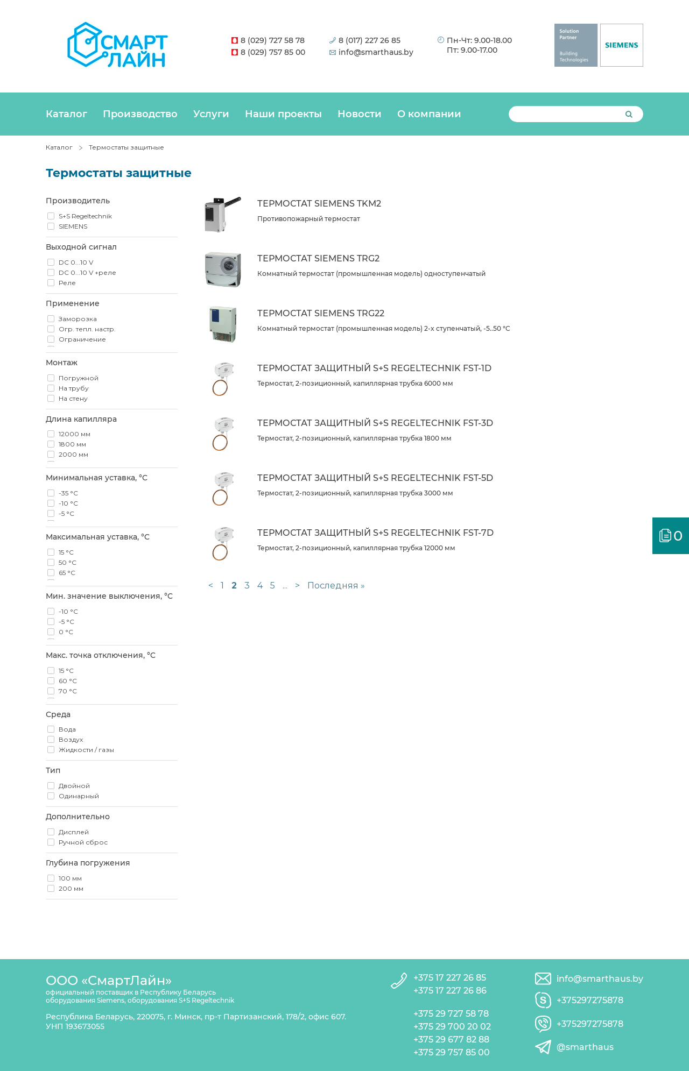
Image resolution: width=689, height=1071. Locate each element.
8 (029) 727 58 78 (268, 40)
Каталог (66, 114)
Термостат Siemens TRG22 (320, 313)
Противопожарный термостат (308, 219)
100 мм (70, 878)
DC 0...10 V (76, 262)
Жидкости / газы (86, 750)
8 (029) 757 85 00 (268, 52)
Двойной (74, 786)
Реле (67, 283)
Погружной (79, 378)
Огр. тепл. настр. (87, 329)
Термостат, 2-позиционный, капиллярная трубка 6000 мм (355, 383)
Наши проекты (283, 114)
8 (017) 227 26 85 (364, 40)
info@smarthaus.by (371, 52)
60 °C (68, 681)
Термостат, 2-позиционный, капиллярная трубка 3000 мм (355, 493)
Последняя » (336, 585)
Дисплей (74, 832)
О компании (429, 114)
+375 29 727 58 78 (451, 1014)
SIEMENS (73, 226)
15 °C (66, 552)
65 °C (67, 573)
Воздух (71, 739)
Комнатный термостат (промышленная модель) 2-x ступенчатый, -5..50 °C (383, 328)
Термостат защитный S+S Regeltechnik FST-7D (375, 533)
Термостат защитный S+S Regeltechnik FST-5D (375, 478)
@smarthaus (585, 1047)
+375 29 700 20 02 (452, 1027)
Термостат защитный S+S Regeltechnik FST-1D (374, 368)
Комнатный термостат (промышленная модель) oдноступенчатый (371, 273)
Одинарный (79, 796)
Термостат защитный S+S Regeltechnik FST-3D (375, 423)
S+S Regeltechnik (85, 216)
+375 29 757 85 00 (451, 1052)
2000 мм (73, 454)
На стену (73, 398)
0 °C (66, 632)
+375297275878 (590, 1000)
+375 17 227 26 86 (450, 990)
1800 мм (72, 444)
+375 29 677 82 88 (451, 1039)
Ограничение (82, 339)
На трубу (74, 388)
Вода (67, 729)
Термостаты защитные (126, 147)
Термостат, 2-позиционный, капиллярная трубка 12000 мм (356, 548)
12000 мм (74, 434)
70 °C (68, 691)
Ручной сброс (83, 842)
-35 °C (68, 493)
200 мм (71, 888)
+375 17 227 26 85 (449, 978)
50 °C (67, 562)
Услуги (211, 114)
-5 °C (66, 513)
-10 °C (68, 503)
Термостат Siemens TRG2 (318, 258)
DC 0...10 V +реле (87, 272)
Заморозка (78, 319)
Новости (360, 114)
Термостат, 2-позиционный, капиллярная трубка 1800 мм (354, 438)
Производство (140, 114)
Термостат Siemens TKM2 (319, 203)
